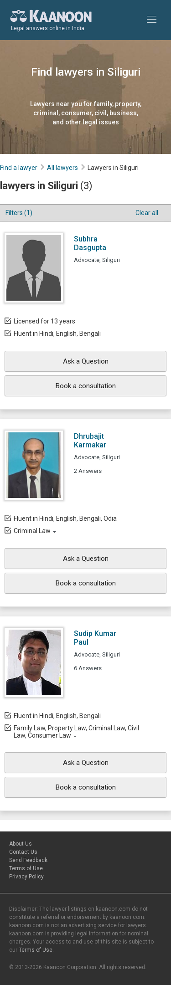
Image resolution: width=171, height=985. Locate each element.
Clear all (146, 212)
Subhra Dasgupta (90, 243)
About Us (20, 844)
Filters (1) (18, 212)
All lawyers (62, 167)
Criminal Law (32, 530)
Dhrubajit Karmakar (90, 440)
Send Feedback (28, 860)
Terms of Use (26, 868)
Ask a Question (86, 361)
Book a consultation (86, 386)
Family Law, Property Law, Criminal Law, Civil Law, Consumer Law (76, 731)
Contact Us (23, 852)
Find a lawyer (18, 167)
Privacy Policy (26, 876)
